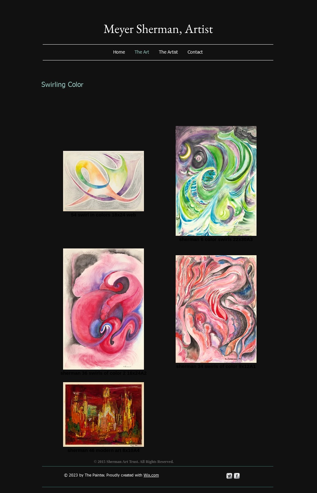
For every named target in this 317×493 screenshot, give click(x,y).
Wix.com (151, 475)
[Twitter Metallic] (229, 476)
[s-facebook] (237, 476)
